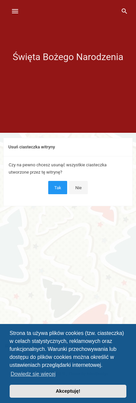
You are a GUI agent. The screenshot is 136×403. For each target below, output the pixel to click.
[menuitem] (124, 11)
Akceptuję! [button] (68, 391)
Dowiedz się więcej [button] (33, 374)
